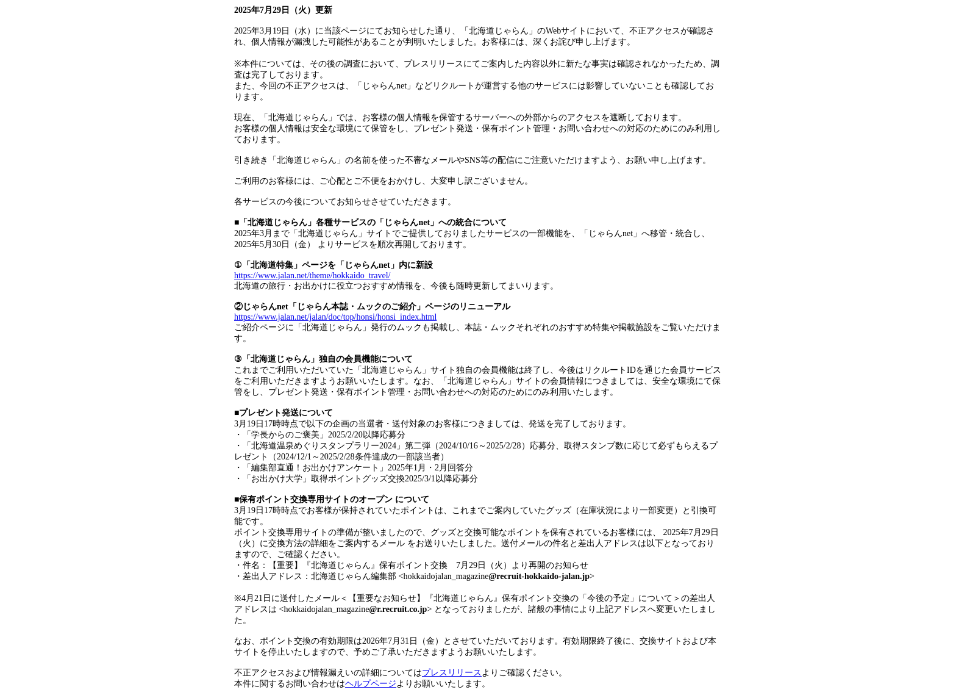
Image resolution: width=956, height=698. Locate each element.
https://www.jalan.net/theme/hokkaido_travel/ (312, 275)
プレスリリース (452, 672)
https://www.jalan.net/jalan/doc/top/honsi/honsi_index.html (335, 317)
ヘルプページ (370, 683)
